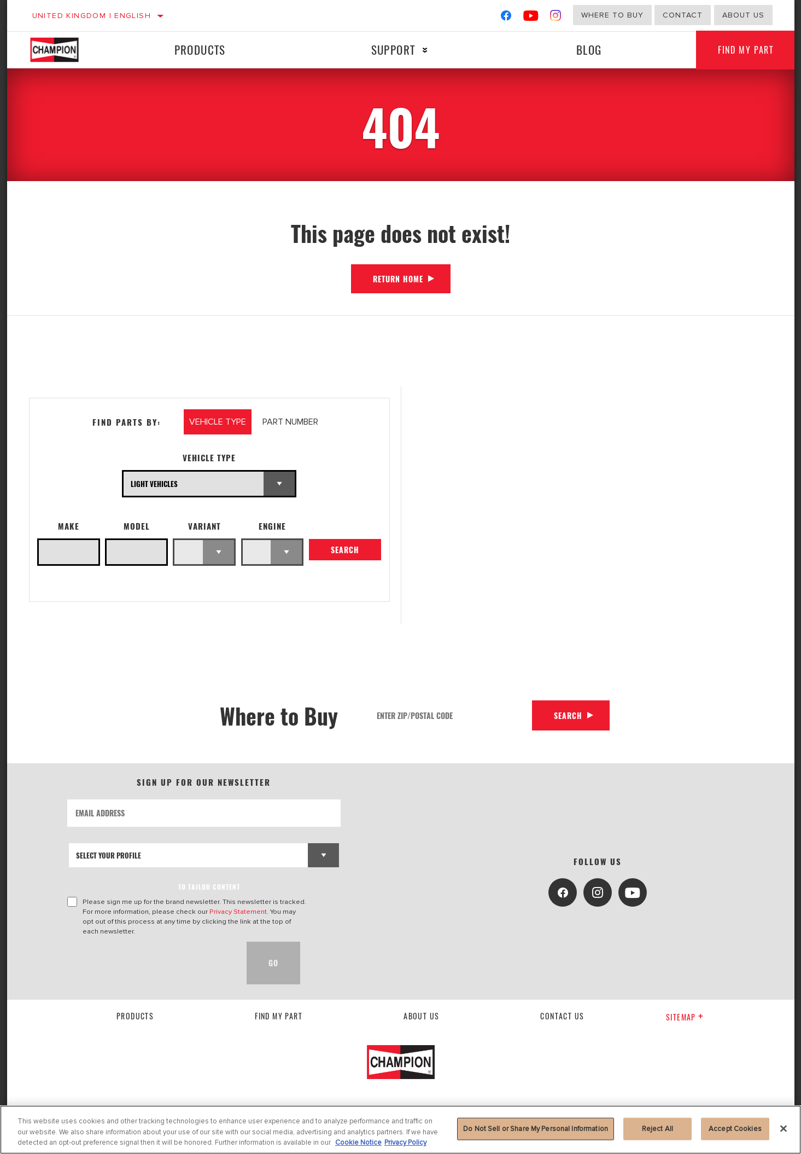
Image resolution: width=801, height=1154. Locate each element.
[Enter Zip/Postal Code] (451, 715)
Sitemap (685, 1017)
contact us (562, 1016)
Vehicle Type (209, 458)
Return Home (398, 279)
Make (68, 526)
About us (743, 15)
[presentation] (150, 963)
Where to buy (612, 15)
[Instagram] (556, 17)
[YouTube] (531, 17)
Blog (589, 49)
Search (345, 549)
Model (137, 526)
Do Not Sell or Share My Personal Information (535, 1128)
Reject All (657, 1128)
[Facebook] (506, 17)
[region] (400, 1129)
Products (200, 49)
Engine (272, 526)
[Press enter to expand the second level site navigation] (425, 50)
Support (393, 49)
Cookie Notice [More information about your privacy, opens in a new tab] (358, 1142)
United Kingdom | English (91, 15)
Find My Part (745, 49)
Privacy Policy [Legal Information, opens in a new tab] (405, 1142)
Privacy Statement (238, 911)
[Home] (65, 49)
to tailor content (209, 886)
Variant (204, 526)
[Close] (783, 1128)
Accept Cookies (735, 1128)
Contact (683, 15)
